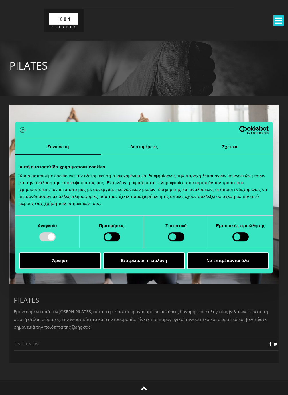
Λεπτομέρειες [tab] (144, 146)
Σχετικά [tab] (229, 146)
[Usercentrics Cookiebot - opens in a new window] (243, 130)
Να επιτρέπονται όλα (227, 260)
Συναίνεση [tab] (58, 146)
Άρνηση (60, 260)
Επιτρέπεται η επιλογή (144, 260)
